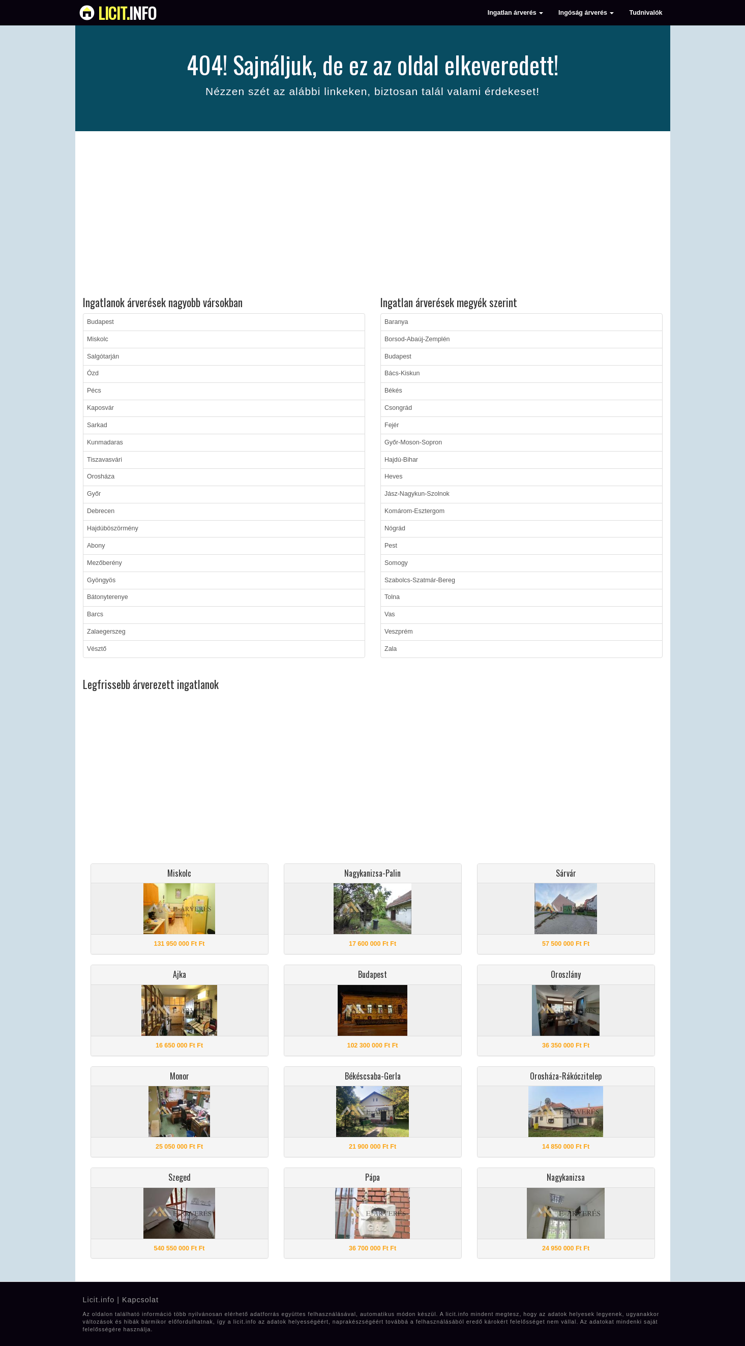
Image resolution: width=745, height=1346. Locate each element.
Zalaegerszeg (106, 631)
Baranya (396, 321)
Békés (393, 390)
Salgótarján (103, 356)
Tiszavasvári (104, 459)
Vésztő (96, 648)
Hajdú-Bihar (401, 459)
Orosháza (100, 476)
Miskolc (97, 339)
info (127, 12)
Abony (96, 545)
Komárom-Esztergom (414, 511)
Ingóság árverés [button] (586, 12)
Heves (393, 476)
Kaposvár (100, 407)
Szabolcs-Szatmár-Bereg (419, 580)
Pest (390, 545)
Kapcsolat (140, 1300)
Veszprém (398, 631)
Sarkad (97, 425)
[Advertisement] (373, 215)
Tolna (392, 597)
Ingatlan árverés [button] (515, 12)
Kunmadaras (105, 442)
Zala (390, 648)
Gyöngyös (101, 580)
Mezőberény (104, 562)
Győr (94, 493)
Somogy (396, 562)
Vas (389, 614)
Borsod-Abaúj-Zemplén (417, 339)
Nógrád (394, 528)
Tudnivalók (645, 12)
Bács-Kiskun (402, 373)
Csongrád (398, 407)
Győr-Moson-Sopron (413, 442)
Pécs (94, 390)
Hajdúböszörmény (112, 528)
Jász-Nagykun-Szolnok (417, 493)
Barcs (95, 614)
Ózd (93, 373)
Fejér (391, 425)
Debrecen (100, 511)
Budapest (100, 321)
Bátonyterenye (107, 597)
